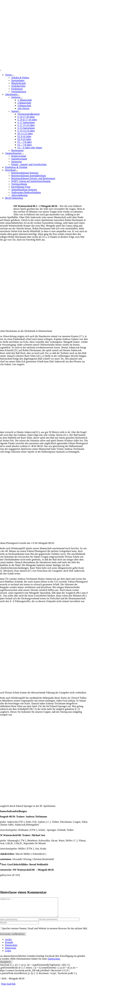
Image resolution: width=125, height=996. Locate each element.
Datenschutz (54, 962)
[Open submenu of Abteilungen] (18, 95)
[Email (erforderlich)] (59, 923)
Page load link (8, 987)
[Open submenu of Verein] (13, 75)
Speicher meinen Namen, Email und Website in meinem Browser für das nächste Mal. (44, 932)
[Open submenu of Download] (16, 170)
